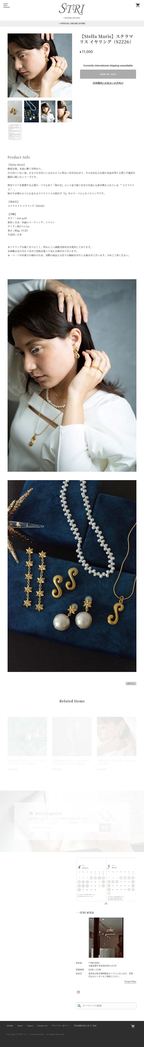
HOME (10, 1026)
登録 (105, 827)
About (20, 1026)
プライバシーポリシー (60, 1026)
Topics (30, 1026)
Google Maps (130, 981)
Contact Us (42, 1026)
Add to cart (108, 74)
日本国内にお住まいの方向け (108, 83)
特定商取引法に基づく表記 (85, 1026)
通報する (131, 684)
